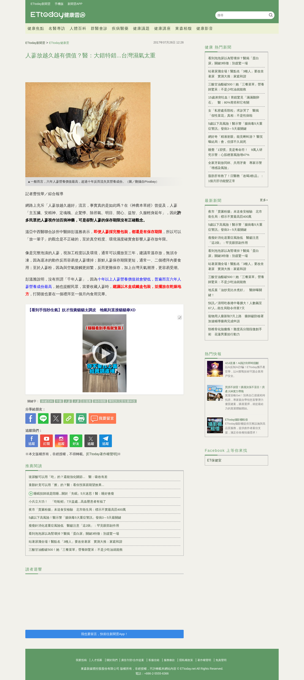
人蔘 (68, 401)
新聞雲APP (75, 3)
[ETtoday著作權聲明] (101, 454)
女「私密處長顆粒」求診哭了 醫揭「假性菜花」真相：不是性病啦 (233, 113)
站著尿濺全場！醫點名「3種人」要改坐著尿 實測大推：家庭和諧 (75, 541)
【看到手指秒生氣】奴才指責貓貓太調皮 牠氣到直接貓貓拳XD (82, 310)
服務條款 (169, 660)
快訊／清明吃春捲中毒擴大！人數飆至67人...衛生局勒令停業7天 (235, 305)
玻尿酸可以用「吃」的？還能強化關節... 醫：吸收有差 (68, 477)
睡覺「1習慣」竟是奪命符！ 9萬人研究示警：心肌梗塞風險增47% (235, 152)
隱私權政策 (186, 660)
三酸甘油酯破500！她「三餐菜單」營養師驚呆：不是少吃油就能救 (76, 549)
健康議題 (141, 28)
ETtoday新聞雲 (40, 3)
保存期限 (100, 401)
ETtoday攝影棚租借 (236, 419)
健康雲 (58, 15)
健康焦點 (35, 28)
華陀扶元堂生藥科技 (122, 401)
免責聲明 (221, 660)
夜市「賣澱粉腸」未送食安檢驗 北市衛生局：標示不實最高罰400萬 (77, 509)
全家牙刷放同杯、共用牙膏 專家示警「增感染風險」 (235, 165)
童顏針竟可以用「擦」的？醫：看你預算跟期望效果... (66, 485)
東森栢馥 (183, 28)
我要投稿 (81, 660)
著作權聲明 (204, 660)
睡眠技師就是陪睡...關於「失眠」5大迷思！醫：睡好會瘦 (71, 493)
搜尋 (270, 15)
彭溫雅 (86, 401)
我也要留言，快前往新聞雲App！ (104, 634)
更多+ (264, 200)
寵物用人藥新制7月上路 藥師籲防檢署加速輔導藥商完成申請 (236, 318)
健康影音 (204, 28)
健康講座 (162, 28)
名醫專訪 (57, 28)
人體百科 (78, 28)
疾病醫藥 (120, 28)
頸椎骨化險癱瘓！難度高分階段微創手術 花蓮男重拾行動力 (235, 331)
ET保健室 (214, 460)
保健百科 (47, 401)
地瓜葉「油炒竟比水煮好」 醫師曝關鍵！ (235, 292)
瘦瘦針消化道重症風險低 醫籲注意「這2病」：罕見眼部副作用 (74, 525)
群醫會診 (99, 28)
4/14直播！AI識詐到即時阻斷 (242, 363)
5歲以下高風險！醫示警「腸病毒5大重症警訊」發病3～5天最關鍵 (75, 517)
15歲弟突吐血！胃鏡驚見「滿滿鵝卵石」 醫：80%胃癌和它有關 (233, 100)
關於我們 (112, 660)
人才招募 (96, 660)
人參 (77, 401)
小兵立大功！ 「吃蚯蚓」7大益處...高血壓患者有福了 (67, 501)
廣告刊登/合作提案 (132, 660)
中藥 (59, 401)
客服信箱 (153, 660)
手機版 (59, 3)
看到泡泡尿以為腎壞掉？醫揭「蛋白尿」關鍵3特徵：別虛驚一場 (74, 533)
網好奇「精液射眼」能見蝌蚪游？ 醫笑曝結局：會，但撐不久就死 (235, 139)
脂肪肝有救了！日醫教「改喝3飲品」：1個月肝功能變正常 (236, 178)
